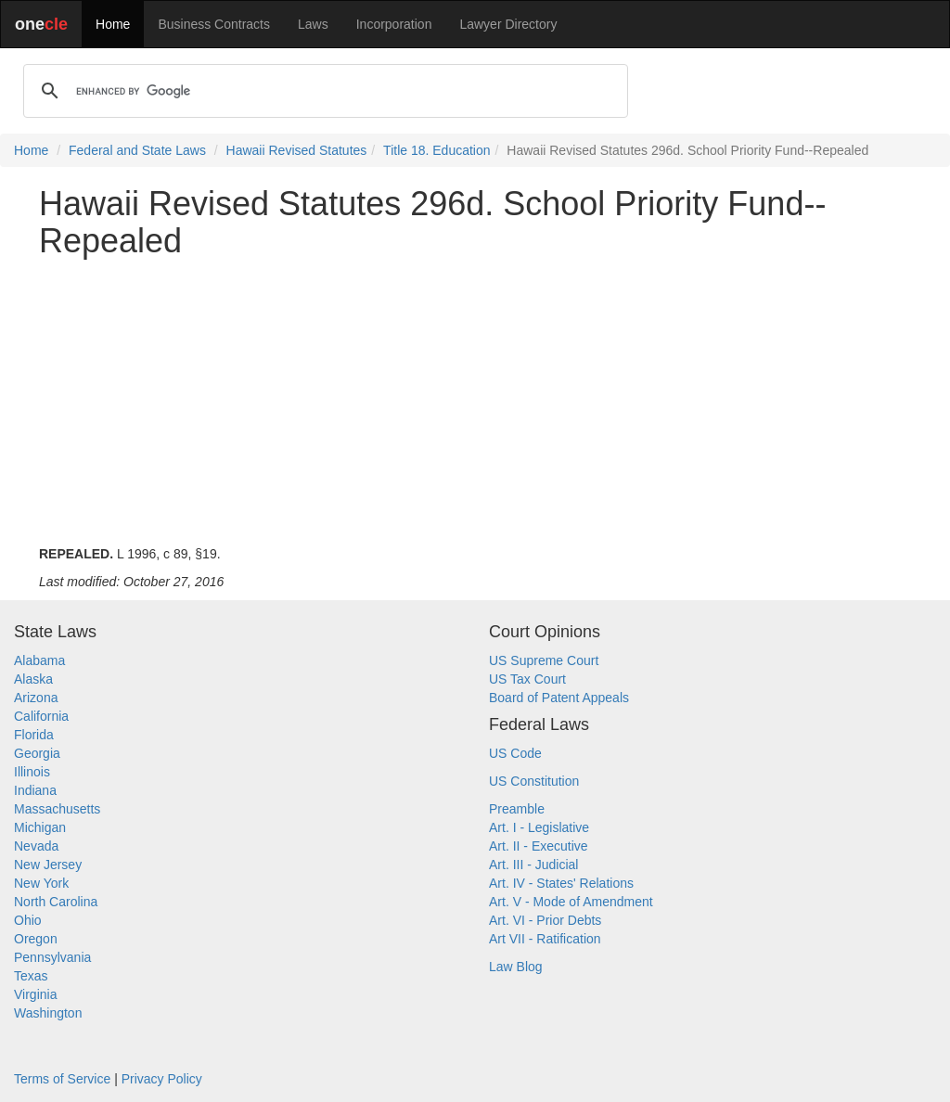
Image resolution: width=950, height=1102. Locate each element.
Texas (31, 975)
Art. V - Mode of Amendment (571, 901)
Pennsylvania (52, 957)
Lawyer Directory (508, 24)
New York (41, 883)
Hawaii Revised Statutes (296, 150)
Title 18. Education (436, 150)
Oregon (36, 938)
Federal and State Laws (137, 150)
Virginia (35, 994)
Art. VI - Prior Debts (545, 920)
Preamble (517, 808)
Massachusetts (57, 808)
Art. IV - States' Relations (561, 883)
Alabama (39, 660)
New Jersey (48, 864)
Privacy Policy (162, 1078)
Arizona (36, 697)
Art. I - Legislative (539, 827)
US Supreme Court (543, 660)
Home (113, 24)
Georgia (37, 753)
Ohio (28, 920)
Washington (48, 1013)
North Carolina (55, 901)
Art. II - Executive (538, 846)
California (41, 716)
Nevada (36, 846)
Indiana (35, 790)
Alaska (33, 679)
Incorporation (394, 24)
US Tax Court (527, 679)
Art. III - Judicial (533, 864)
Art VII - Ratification (545, 938)
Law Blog (516, 966)
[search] (323, 91)
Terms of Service (62, 1078)
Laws (313, 24)
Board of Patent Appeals (559, 697)
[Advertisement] (475, 402)
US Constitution (534, 781)
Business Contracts (214, 24)
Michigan (40, 827)
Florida (34, 734)
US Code (515, 753)
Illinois (32, 771)
